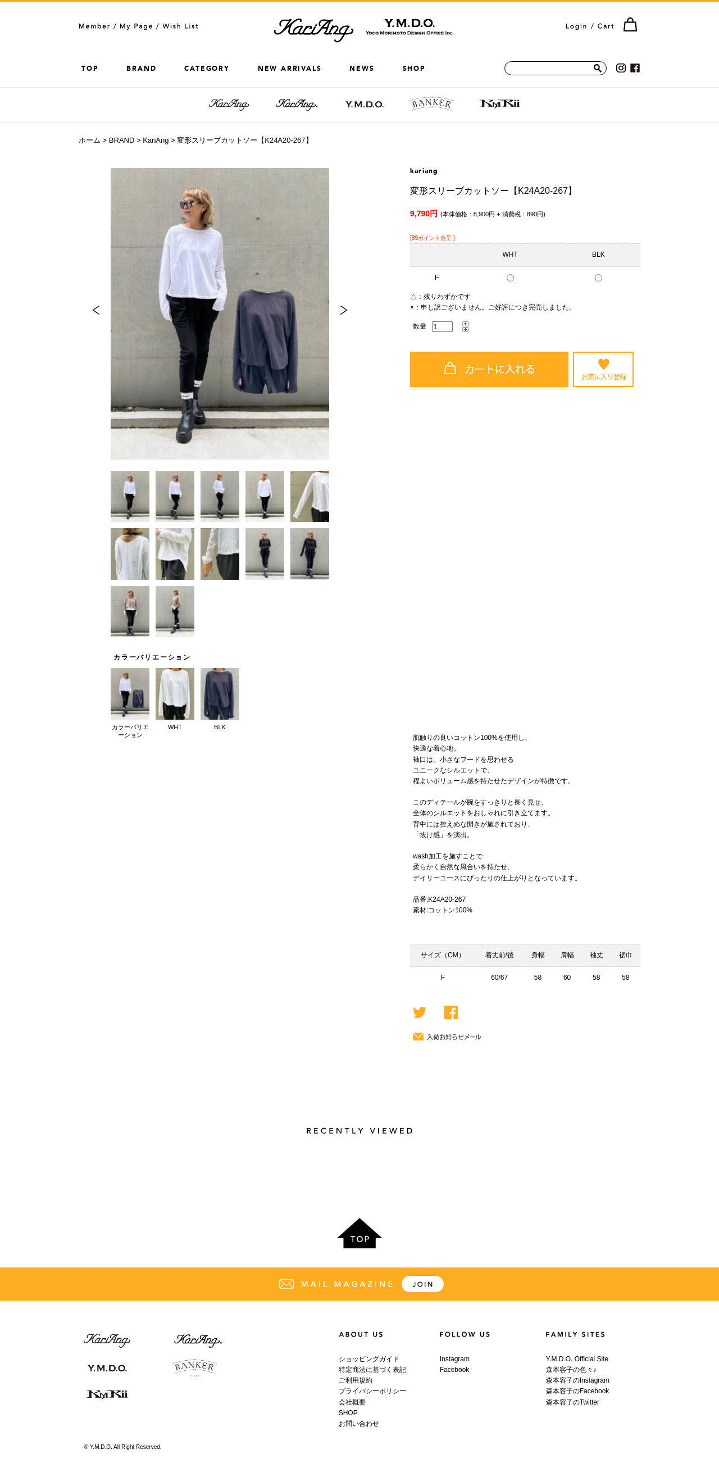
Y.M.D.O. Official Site (577, 1359)
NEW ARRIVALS (290, 68)
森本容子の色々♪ (571, 1370)
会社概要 (352, 1402)
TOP (89, 68)
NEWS (361, 68)
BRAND (141, 68)
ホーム (90, 140)
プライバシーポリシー (372, 1391)
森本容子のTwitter (572, 1402)
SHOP (414, 68)
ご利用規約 (355, 1380)
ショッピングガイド (369, 1359)
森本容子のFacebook (577, 1391)
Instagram (455, 1359)
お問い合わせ (359, 1424)
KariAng (156, 140)
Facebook (455, 1370)
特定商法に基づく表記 (372, 1370)
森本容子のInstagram (577, 1380)
